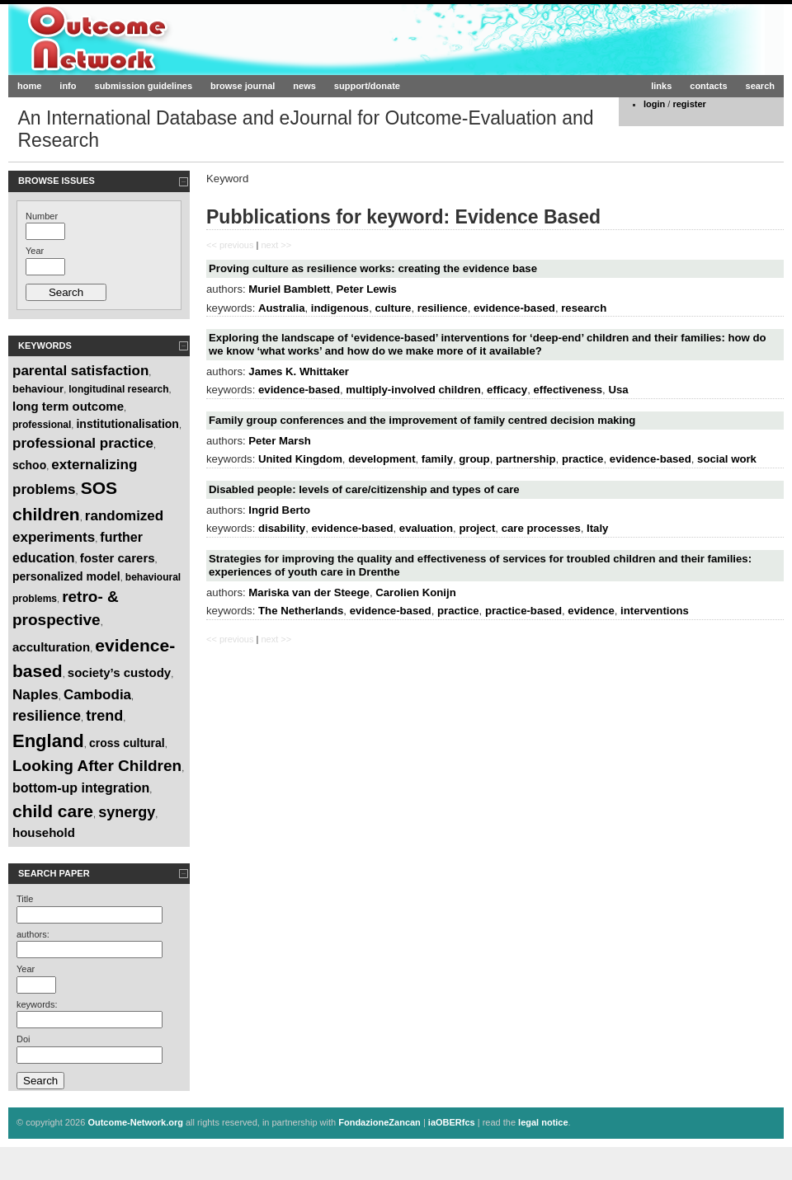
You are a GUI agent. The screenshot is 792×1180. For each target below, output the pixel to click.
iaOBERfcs (451, 1122)
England (48, 741)
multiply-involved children (413, 389)
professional (41, 424)
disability (281, 528)
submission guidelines (144, 86)
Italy (597, 528)
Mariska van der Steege (309, 592)
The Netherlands (300, 610)
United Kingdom (300, 459)
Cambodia (97, 695)
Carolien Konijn (415, 592)
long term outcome (68, 406)
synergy (126, 812)
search (760, 86)
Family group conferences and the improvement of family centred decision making (422, 420)
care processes (541, 528)
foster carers (117, 558)
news (304, 86)
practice (583, 459)
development (381, 459)
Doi (23, 1039)
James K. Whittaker (298, 371)
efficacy (507, 389)
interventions (654, 610)
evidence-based (514, 308)
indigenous (340, 308)
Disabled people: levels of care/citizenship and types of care (364, 489)
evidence (591, 610)
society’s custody (119, 672)
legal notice (543, 1122)
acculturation (51, 647)
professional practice (82, 443)
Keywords (45, 345)
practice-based (523, 610)
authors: (33, 934)
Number (42, 216)
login (654, 104)
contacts (708, 86)
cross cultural (127, 743)
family (437, 459)
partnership (526, 459)
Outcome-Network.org (168, 39)
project (477, 528)
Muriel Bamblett (289, 289)
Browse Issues (56, 181)
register (688, 104)
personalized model (66, 576)
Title (24, 899)
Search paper (54, 873)
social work (727, 459)
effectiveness (568, 389)
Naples (35, 695)
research (583, 308)
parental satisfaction (80, 370)
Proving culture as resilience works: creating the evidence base (373, 268)
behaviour (38, 389)
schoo (29, 465)
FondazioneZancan (379, 1122)
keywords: (37, 1004)
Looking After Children (97, 765)
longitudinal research (118, 389)
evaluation (426, 528)
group (474, 459)
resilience (46, 716)
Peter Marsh (279, 441)
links (661, 86)
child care (52, 811)
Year (35, 251)
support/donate (367, 86)
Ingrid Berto (279, 510)
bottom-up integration (80, 788)
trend (104, 716)
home (29, 86)
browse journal (242, 86)
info (67, 86)
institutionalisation (127, 423)
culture (393, 308)
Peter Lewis (367, 289)
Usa (618, 389)
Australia (281, 308)
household (43, 832)
